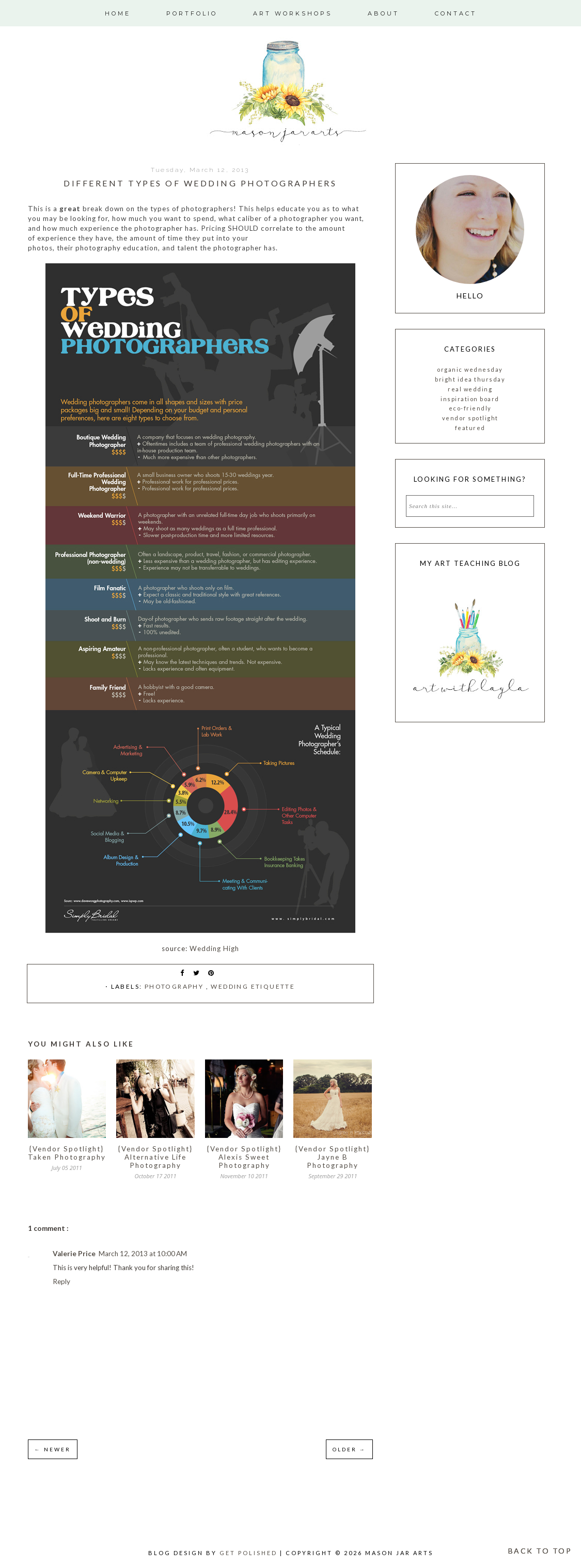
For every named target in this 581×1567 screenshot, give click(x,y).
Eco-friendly (470, 408)
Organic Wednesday (470, 369)
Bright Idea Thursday (470, 379)
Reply (61, 1281)
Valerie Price (74, 1253)
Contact (456, 13)
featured (470, 427)
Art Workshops (292, 13)
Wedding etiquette (253, 986)
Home (118, 13)
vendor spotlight (470, 418)
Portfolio (191, 13)
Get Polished (249, 1552)
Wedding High (214, 948)
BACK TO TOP (540, 1550)
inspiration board (470, 398)
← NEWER (53, 1449)
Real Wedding (470, 389)
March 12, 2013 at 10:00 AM (143, 1253)
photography (175, 986)
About (383, 13)
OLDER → (349, 1449)
